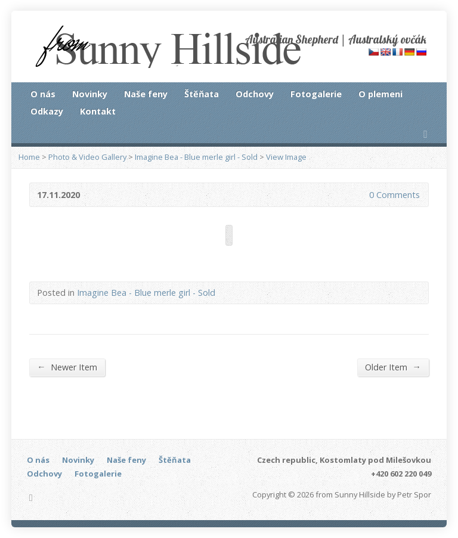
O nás (42, 94)
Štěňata (201, 94)
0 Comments (359, 195)
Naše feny (146, 94)
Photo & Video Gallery (87, 156)
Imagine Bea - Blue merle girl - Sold (196, 156)
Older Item (392, 367)
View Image (286, 156)
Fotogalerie (316, 94)
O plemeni (380, 94)
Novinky (89, 94)
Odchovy (255, 94)
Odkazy (46, 111)
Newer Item (67, 367)
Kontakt (98, 111)
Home (29, 156)
